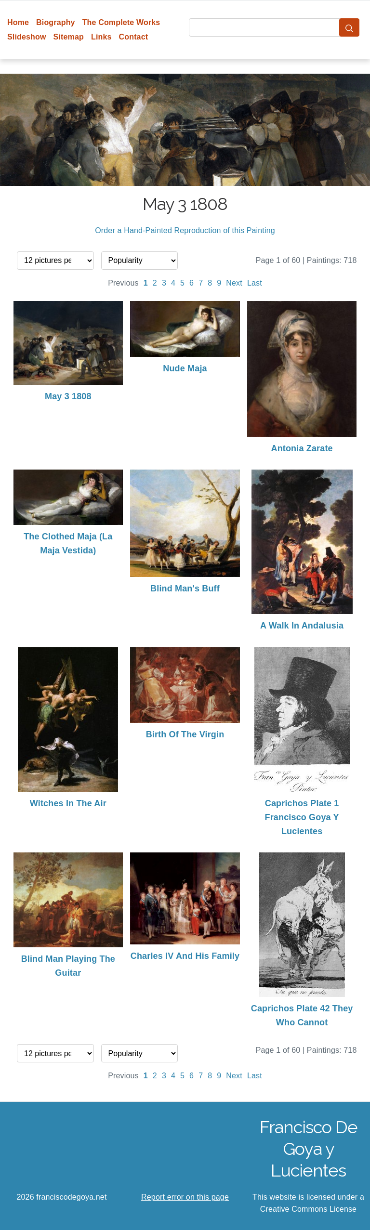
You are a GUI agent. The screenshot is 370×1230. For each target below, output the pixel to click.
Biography (55, 22)
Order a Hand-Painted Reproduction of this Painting (185, 230)
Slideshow (26, 37)
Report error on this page (185, 1197)
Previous (123, 283)
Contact (133, 37)
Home (18, 22)
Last (254, 283)
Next (234, 283)
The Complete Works (121, 22)
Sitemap (68, 37)
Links (101, 37)
